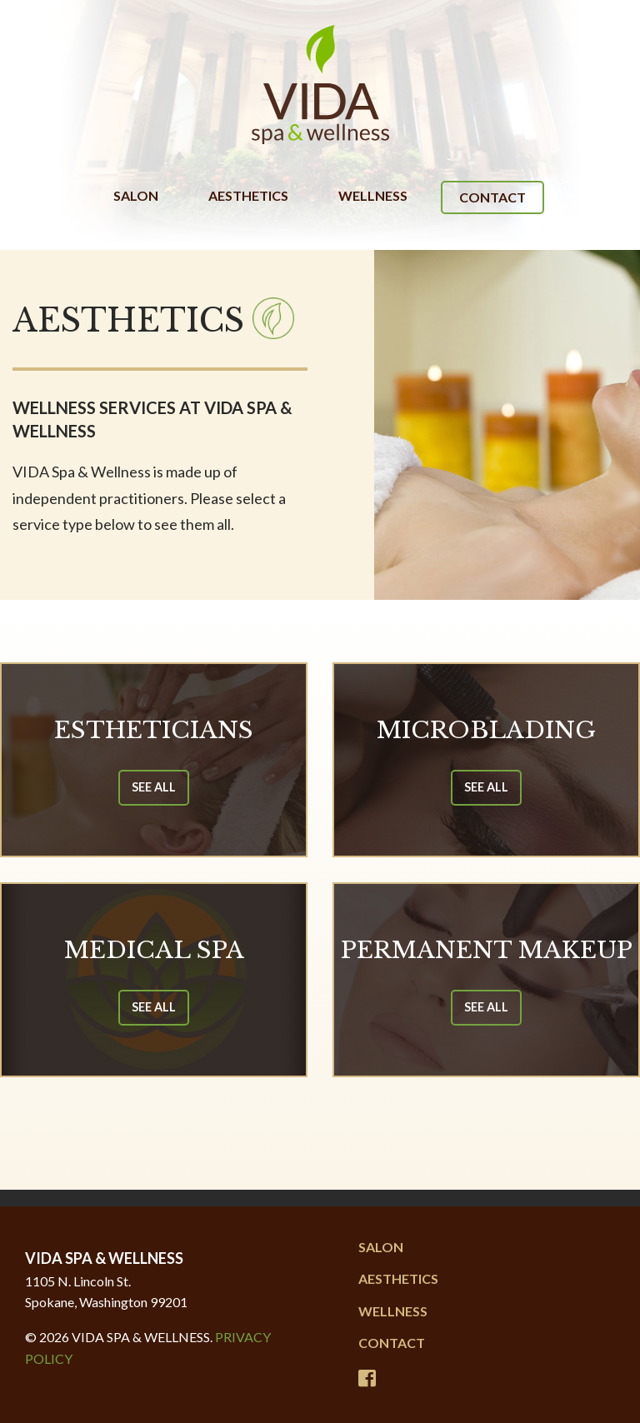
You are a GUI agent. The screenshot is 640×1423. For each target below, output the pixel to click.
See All (154, 787)
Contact (492, 197)
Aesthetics (248, 195)
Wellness (373, 195)
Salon (135, 195)
